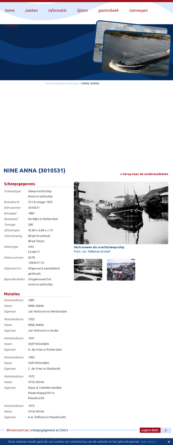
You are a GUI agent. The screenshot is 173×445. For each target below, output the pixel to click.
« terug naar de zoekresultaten (144, 174)
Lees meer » (149, 441)
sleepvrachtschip (67, 83)
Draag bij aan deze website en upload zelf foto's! (129, 71)
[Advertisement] (86, 123)
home (49, 83)
